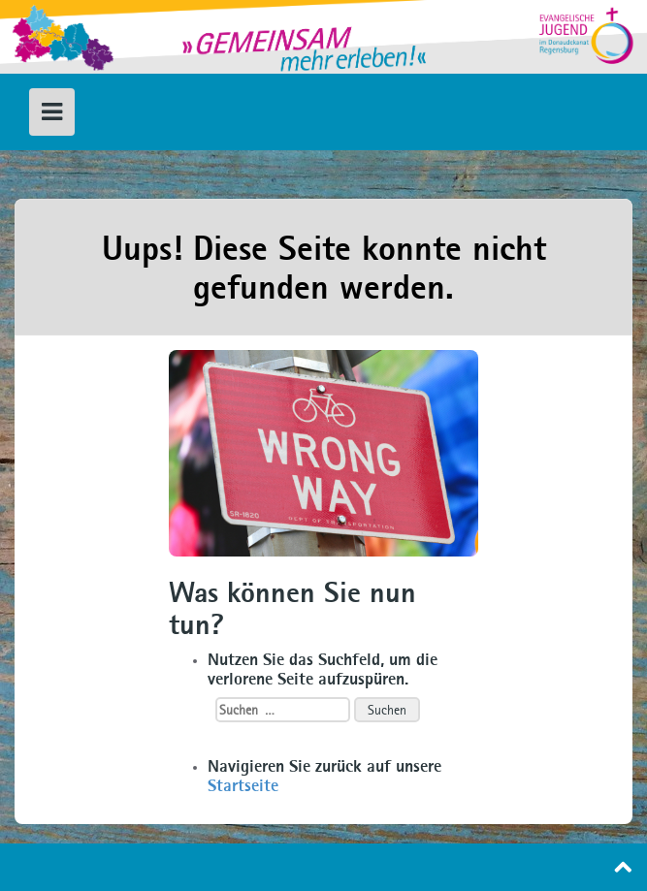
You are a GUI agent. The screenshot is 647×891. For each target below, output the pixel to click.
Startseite (243, 785)
